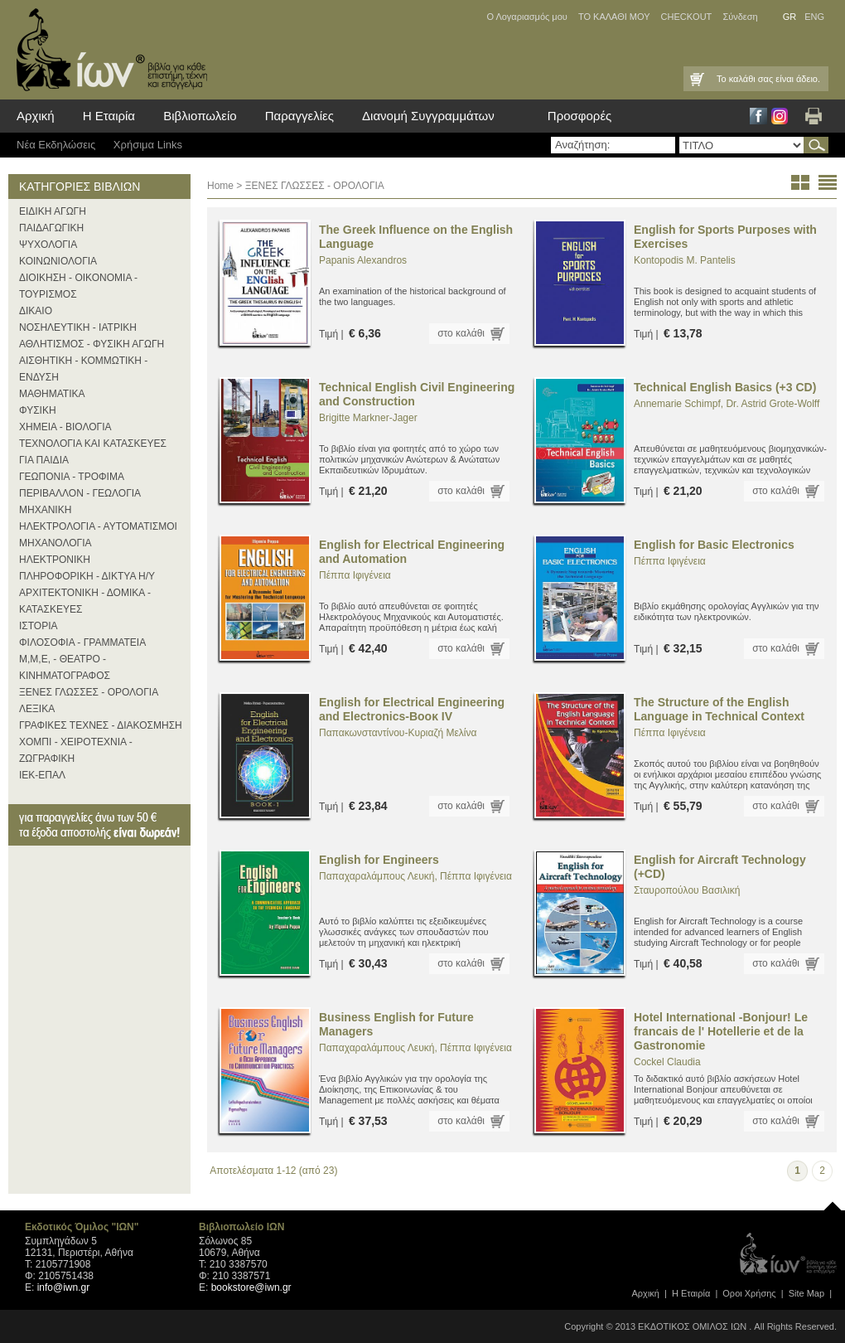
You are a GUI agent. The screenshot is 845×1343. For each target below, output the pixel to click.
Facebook (758, 116)
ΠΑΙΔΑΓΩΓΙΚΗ (51, 228)
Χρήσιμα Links (147, 144)
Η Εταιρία (109, 116)
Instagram (779, 116)
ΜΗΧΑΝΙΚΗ (45, 510)
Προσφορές (579, 116)
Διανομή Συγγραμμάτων (428, 116)
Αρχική (36, 116)
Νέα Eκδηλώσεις (56, 144)
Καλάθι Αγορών (695, 78)
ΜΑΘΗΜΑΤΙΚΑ (52, 394)
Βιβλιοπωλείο (199, 116)
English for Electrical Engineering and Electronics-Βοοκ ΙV (412, 709)
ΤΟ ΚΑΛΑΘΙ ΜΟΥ (614, 17)
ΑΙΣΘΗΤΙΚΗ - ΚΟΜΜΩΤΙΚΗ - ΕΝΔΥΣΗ (83, 369)
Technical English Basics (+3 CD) (725, 387)
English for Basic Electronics (714, 544)
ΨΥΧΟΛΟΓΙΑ (48, 244)
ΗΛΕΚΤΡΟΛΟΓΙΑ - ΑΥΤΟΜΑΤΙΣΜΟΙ (98, 526)
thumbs (800, 182)
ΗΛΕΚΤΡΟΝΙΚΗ (54, 559)
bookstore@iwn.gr (251, 1287)
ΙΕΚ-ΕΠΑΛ (42, 775)
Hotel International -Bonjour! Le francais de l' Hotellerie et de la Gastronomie (721, 1031)
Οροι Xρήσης (748, 1293)
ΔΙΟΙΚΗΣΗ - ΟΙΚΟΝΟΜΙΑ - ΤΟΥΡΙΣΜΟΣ (78, 286)
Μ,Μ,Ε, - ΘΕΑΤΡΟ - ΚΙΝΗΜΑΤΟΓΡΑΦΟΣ (64, 667)
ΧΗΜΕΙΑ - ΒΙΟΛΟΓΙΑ (65, 427)
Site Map (806, 1293)
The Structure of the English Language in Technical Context (719, 709)
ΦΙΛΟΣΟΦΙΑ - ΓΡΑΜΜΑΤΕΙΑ (82, 642)
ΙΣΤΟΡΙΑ (38, 626)
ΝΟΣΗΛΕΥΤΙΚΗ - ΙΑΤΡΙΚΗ (78, 327)
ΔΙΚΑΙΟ (35, 311)
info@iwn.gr (63, 1287)
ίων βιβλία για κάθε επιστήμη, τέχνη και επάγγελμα (107, 49)
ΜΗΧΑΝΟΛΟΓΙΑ (55, 543)
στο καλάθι (461, 333)
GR (790, 17)
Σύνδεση (739, 17)
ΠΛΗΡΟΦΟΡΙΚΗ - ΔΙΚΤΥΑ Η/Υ (87, 576)
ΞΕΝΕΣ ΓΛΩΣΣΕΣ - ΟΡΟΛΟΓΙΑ (88, 692)
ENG (814, 17)
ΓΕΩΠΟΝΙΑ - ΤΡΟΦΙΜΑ (71, 476)
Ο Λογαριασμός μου (526, 17)
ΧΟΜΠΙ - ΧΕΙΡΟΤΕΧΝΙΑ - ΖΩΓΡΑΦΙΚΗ (76, 750)
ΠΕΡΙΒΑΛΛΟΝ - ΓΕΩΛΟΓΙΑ (80, 493)
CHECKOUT (686, 17)
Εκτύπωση (813, 116)
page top (832, 1202)
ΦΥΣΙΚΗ (37, 410)
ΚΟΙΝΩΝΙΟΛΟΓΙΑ (58, 261)
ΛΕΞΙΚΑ (37, 709)
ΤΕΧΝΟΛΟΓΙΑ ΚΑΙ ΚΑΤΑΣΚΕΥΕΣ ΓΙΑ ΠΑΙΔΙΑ (93, 452)
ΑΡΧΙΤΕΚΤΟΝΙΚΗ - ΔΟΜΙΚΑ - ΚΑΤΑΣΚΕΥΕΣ (85, 601)
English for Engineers (379, 859)
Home (220, 186)
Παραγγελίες (299, 116)
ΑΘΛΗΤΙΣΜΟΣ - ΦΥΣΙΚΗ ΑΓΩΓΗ (91, 344)
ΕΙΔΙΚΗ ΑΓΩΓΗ (52, 211)
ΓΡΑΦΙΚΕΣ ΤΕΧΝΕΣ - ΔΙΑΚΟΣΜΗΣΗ (100, 725)
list (827, 182)
